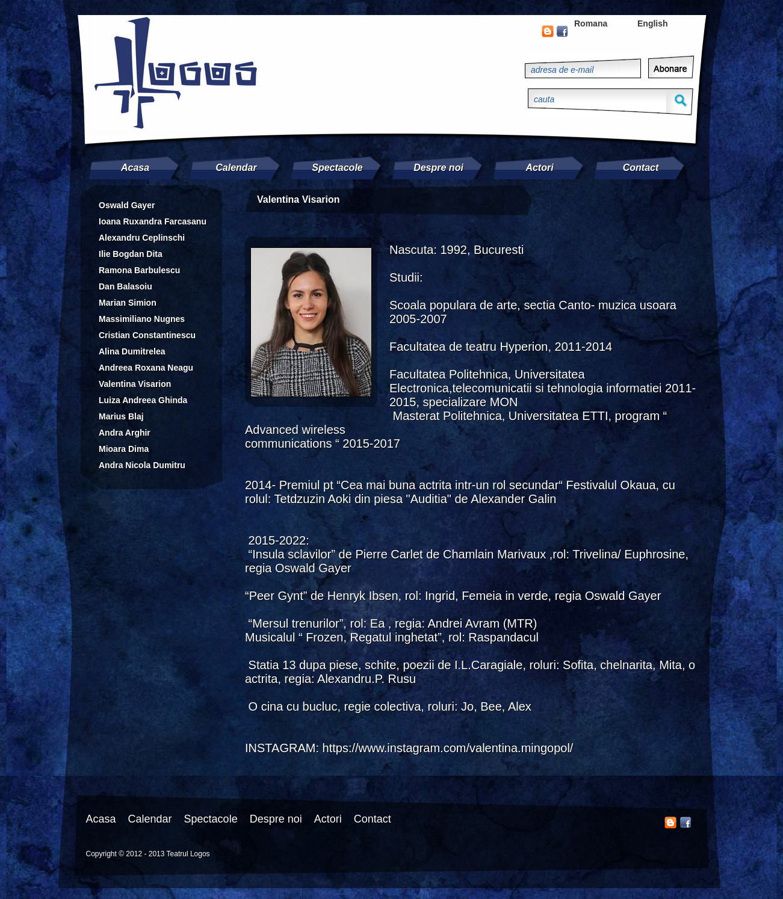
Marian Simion (127, 302)
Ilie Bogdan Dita (130, 254)
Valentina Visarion (135, 384)
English (652, 23)
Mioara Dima (124, 449)
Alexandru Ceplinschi (142, 238)
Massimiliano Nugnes (142, 319)
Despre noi (438, 167)
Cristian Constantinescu (147, 335)
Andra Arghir (124, 432)
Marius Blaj (121, 416)
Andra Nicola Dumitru (142, 465)
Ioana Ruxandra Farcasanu (152, 221)
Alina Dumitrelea (132, 351)
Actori (539, 167)
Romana (590, 23)
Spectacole (337, 167)
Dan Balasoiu (125, 286)
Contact (641, 167)
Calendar (235, 167)
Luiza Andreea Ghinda (143, 400)
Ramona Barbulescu (139, 270)
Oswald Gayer (127, 205)
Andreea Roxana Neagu (146, 367)
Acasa (135, 167)
